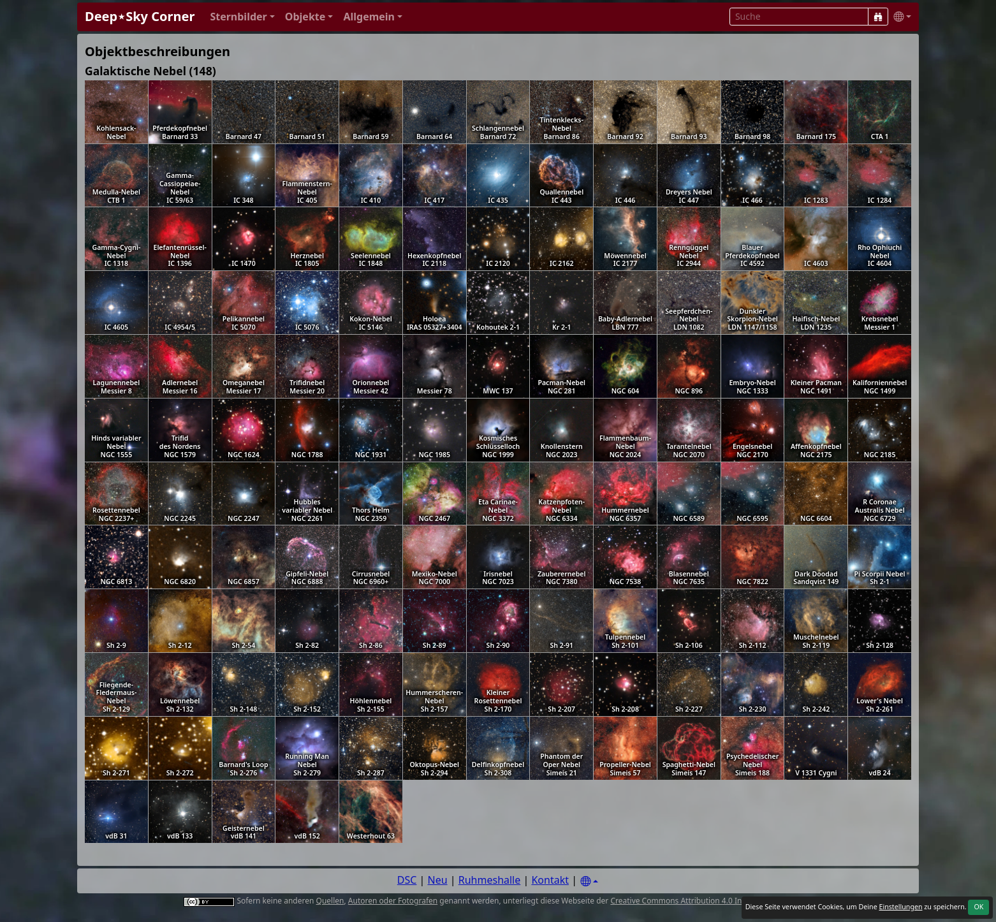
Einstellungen (900, 906)
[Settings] (589, 881)
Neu (438, 880)
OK (978, 906)
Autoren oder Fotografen (392, 900)
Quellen (330, 900)
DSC (407, 880)
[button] (242, 17)
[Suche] (878, 17)
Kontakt (550, 880)
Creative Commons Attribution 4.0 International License (710, 900)
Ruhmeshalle (489, 880)
